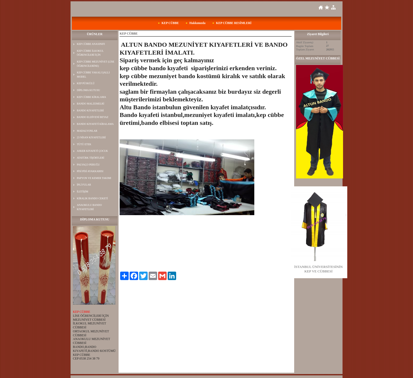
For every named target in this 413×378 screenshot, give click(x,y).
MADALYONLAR (87, 130)
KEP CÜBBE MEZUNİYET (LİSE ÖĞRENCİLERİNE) (95, 63)
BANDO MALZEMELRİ (90, 103)
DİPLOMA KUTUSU (88, 90)
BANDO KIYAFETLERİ (90, 110)
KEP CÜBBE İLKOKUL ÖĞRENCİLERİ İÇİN (90, 52)
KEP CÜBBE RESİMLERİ (233, 23)
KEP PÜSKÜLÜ (86, 83)
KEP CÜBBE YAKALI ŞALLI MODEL (93, 74)
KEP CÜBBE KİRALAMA (91, 97)
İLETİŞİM (82, 191)
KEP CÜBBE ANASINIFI (91, 43)
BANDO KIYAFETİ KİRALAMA (95, 123)
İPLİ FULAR (84, 184)
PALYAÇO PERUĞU (88, 164)
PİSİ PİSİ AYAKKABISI (90, 171)
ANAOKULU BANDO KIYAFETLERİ (89, 207)
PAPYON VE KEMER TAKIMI (94, 178)
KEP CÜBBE (170, 23)
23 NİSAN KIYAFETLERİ (91, 137)
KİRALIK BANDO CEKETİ (92, 198)
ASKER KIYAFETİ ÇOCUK (92, 150)
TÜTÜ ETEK (84, 144)
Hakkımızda (197, 23)
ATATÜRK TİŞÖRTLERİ (90, 157)
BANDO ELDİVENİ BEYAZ (92, 117)
